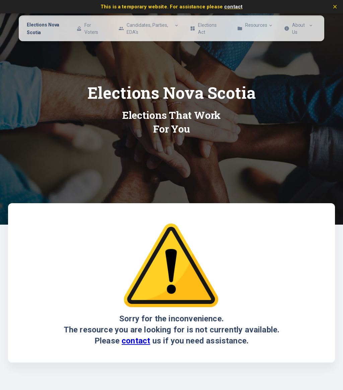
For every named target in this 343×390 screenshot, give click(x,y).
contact (233, 7)
